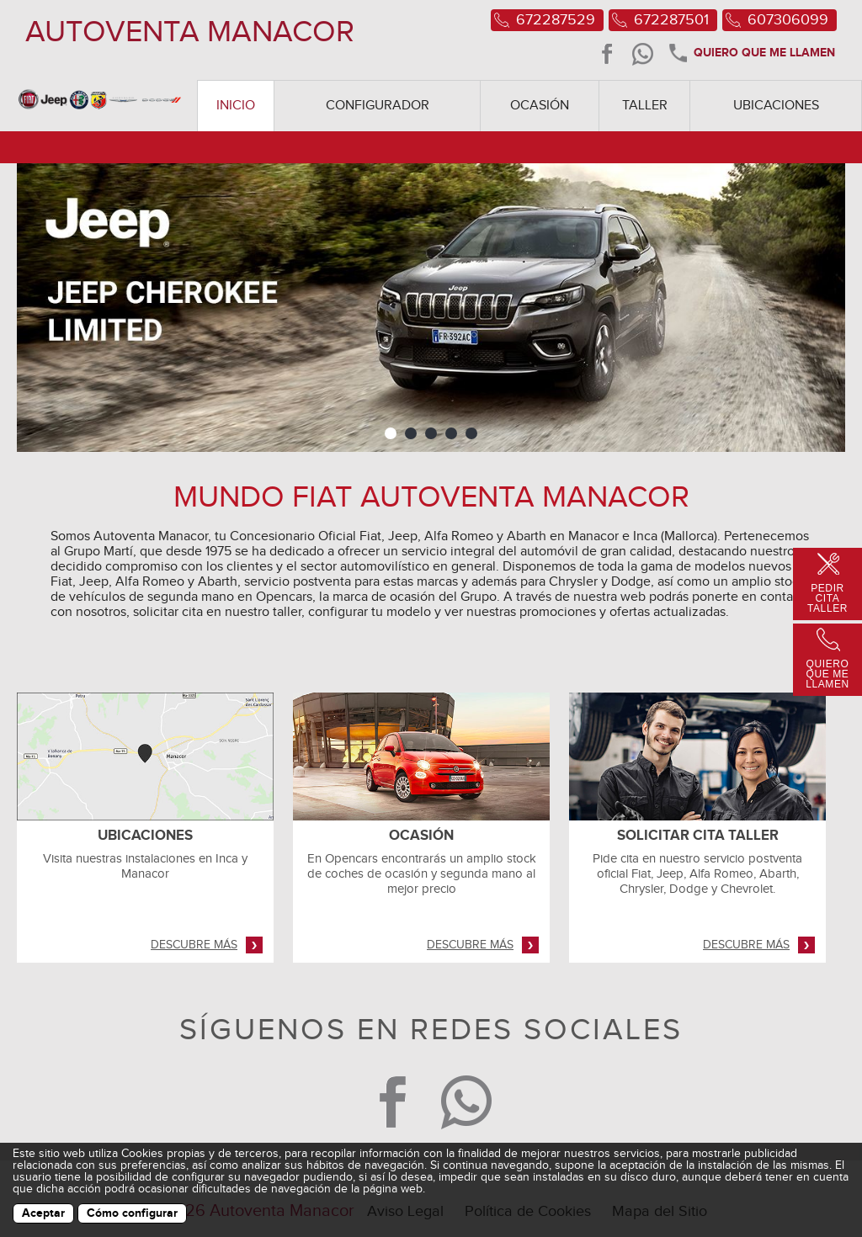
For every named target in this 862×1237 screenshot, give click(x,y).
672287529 (555, 20)
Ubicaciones (776, 106)
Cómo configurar (132, 1213)
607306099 (788, 20)
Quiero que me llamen (750, 53)
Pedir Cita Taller (827, 598)
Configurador (377, 106)
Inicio (235, 106)
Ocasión (539, 106)
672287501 (671, 20)
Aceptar (43, 1213)
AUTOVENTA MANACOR (189, 32)
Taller (645, 106)
